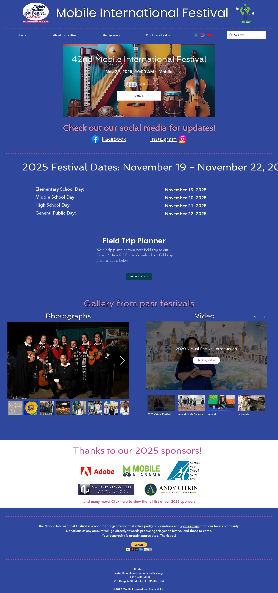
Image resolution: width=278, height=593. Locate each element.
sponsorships (189, 526)
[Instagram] (203, 35)
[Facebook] (196, 35)
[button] (139, 546)
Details (138, 96)
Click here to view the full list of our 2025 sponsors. (153, 501)
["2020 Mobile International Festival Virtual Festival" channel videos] (206, 409)
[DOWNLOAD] (139, 276)
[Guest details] (145, 84)
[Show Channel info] (263, 317)
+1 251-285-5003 (139, 577)
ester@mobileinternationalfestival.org (139, 573)
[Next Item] (122, 360)
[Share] (255, 317)
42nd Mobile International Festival (139, 59)
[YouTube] (210, 35)
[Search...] (246, 35)
